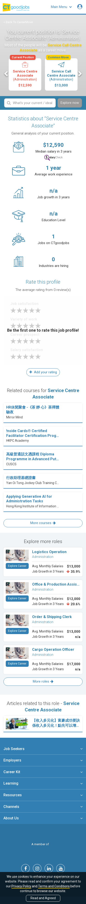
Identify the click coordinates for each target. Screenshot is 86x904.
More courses (43, 523)
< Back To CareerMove (18, 22)
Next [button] (79, 73)
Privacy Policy (21, 886)
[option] (25, 74)
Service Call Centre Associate (61, 72)
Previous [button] (6, 73)
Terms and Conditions (54, 886)
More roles (43, 681)
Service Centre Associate (24, 72)
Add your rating (43, 372)
